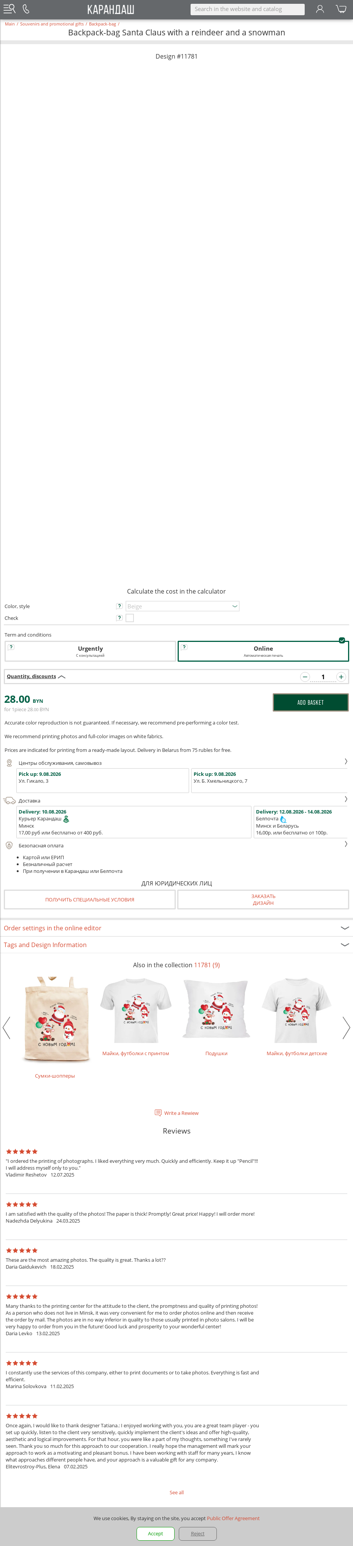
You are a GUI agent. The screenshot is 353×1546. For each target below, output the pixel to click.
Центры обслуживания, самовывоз (175, 762)
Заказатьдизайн (263, 899)
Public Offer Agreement (233, 1518)
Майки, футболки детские (297, 1016)
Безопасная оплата (175, 845)
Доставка (175, 800)
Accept (155, 1533)
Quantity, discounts (31, 676)
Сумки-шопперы (55, 1028)
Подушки (216, 1016)
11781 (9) (207, 965)
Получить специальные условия (89, 899)
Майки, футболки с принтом (135, 1016)
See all (177, 1492)
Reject (198, 1533)
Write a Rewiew (181, 1113)
